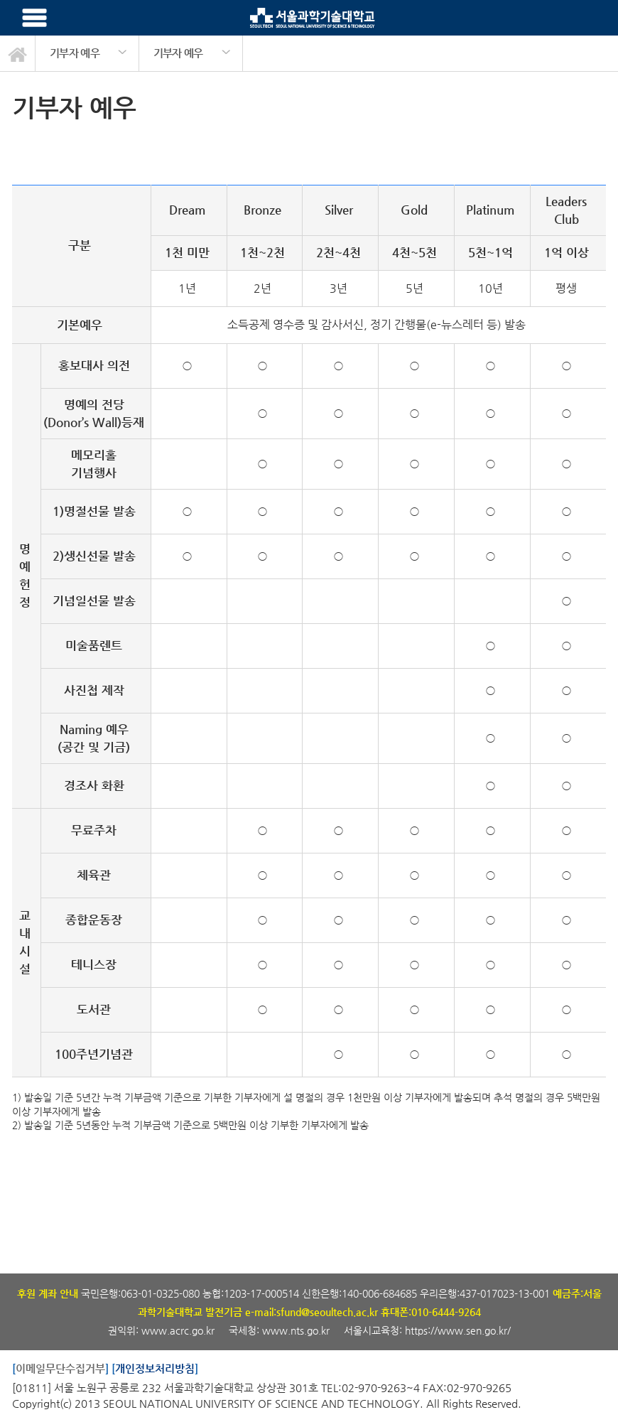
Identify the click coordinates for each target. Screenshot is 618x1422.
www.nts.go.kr (296, 1330)
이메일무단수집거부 (60, 1368)
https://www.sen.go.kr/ (458, 1330)
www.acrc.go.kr (179, 1330)
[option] (87, 53)
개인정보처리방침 (155, 1368)
